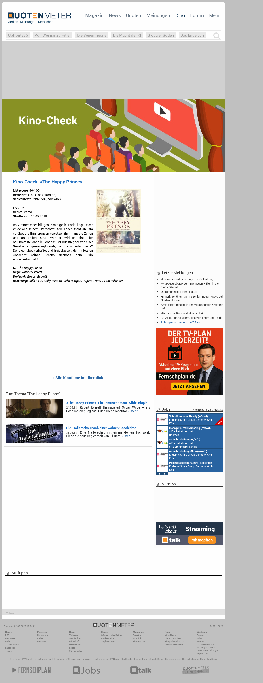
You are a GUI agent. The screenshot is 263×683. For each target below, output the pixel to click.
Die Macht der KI (127, 35)
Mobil (8, 641)
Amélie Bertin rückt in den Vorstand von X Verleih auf (192, 306)
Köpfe (72, 647)
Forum (197, 15)
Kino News (15, 658)
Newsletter (10, 638)
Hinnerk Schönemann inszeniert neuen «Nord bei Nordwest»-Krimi (192, 298)
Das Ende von (192, 35)
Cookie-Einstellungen (207, 650)
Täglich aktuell (108, 641)
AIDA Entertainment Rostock (184, 431)
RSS (7, 635)
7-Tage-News (12, 644)
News (115, 15)
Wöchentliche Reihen (112, 635)
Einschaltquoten (100, 658)
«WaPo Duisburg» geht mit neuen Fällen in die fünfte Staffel (190, 285)
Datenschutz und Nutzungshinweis (206, 646)
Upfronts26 (18, 35)
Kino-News (170, 635)
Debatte (137, 635)
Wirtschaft (74, 641)
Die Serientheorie (91, 35)
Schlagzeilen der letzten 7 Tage (181, 322)
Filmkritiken (58, 658)
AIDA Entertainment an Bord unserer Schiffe (178, 442)
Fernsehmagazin (42, 658)
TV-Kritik (137, 638)
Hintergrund (43, 635)
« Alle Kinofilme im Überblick (78, 377)
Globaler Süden (161, 35)
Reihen (40, 638)
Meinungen (158, 15)
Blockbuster (127, 658)
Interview (41, 641)
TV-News (73, 635)
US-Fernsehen (76, 650)
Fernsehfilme (140, 658)
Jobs (199, 638)
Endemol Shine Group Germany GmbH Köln (190, 419)
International (75, 644)
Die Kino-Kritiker (173, 638)
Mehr (214, 15)
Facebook (10, 647)
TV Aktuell (27, 658)
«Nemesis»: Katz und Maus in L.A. (182, 313)
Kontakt (201, 641)
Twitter (8, 650)
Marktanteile (107, 638)
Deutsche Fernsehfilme (193, 658)
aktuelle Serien (156, 658)
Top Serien (212, 658)
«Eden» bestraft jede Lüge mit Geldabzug (187, 279)
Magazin (94, 15)
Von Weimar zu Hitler (53, 35)
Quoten (133, 15)
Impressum (202, 653)
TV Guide (114, 658)
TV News (85, 658)
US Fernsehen (73, 658)
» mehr (133, 411)
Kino (180, 15)
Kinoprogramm (173, 658)
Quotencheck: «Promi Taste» (179, 292)
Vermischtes (75, 638)
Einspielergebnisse (174, 641)
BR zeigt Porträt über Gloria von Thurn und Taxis (191, 318)
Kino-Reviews (140, 641)
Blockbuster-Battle (174, 644)
